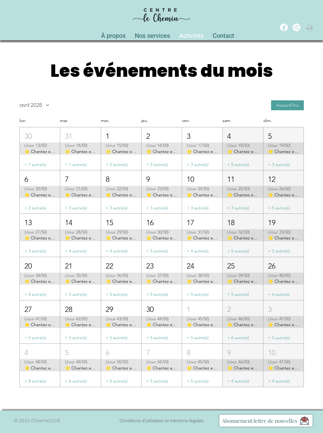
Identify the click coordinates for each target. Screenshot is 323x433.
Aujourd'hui (287, 105)
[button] (152, 34)
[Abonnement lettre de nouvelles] (266, 420)
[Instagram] (296, 27)
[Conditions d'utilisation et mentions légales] (162, 420)
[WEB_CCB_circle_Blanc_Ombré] (309, 27)
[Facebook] (284, 27)
